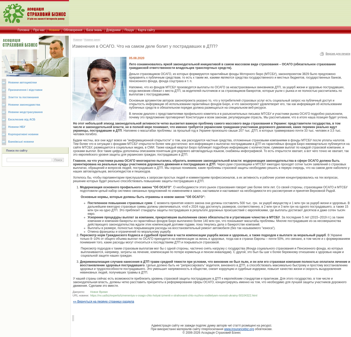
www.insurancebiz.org (239, 329)
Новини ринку (92, 39)
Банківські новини (21, 141)
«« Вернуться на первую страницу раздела (103, 301)
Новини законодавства (24, 104)
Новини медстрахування (25, 112)
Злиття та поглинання (23, 97)
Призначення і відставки (25, 89)
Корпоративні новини (23, 134)
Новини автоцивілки (22, 82)
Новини (77, 39)
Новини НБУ (16, 126)
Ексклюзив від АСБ (21, 119)
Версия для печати (337, 53)
